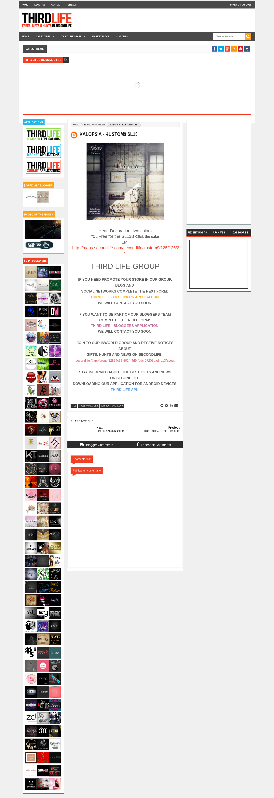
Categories (43, 36)
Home (25, 5)
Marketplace (100, 36)
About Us (39, 5)
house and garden (94, 125)
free (74, 405)
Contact (56, 5)
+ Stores (122, 36)
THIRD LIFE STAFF (71, 36)
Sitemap (72, 5)
